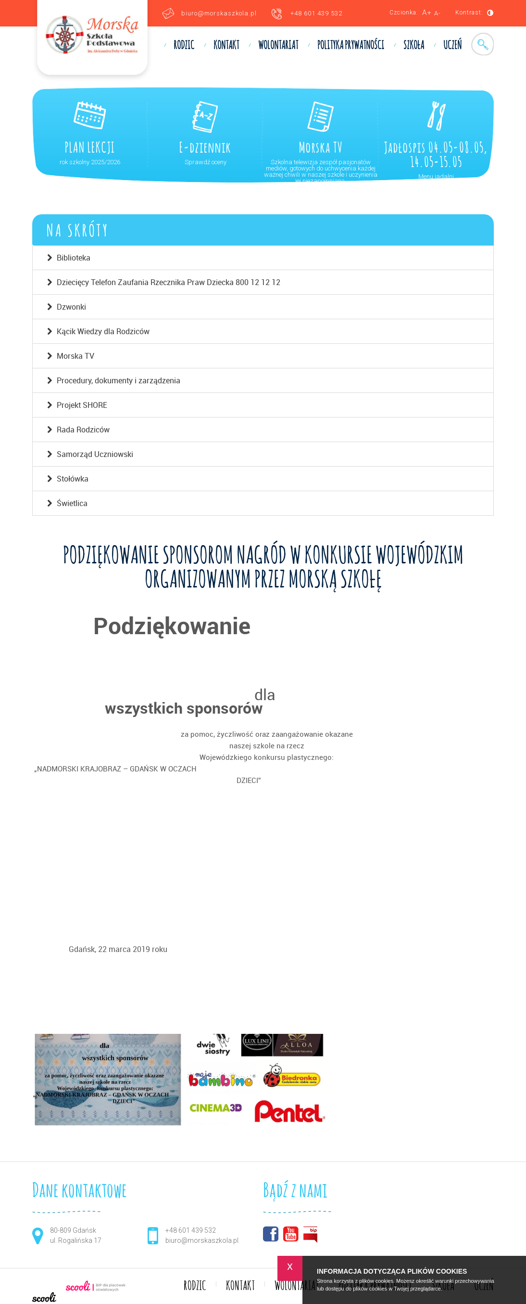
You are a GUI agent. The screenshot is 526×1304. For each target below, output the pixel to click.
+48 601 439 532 (316, 13)
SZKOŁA (413, 46)
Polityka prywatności (350, 46)
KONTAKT (226, 46)
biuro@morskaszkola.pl (219, 13)
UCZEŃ (452, 46)
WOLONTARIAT (278, 46)
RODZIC (184, 46)
